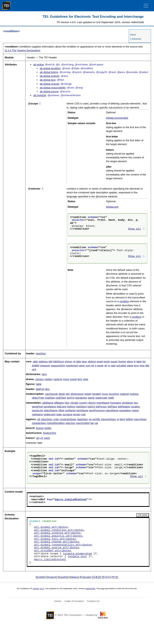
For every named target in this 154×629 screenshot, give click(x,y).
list (144, 361)
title (147, 365)
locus (105, 393)
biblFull (40, 389)
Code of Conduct (74, 601)
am (38, 437)
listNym (71, 406)
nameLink (37, 410)
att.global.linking (49, 72)
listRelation (124, 406)
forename (115, 402)
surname (68, 414)
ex (41, 437)
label (139, 361)
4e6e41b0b (90, 588)
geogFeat (37, 406)
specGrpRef (83, 423)
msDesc (134, 393)
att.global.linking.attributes (57, 533)
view (85, 379)
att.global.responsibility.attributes (63, 545)
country (83, 402)
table (39, 384)
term (136, 365)
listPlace (112, 406)
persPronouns (97, 410)
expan (114, 361)
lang (44, 374)
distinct (92, 361)
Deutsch (52, 576)
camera (39, 379)
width (111, 397)
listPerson (101, 406)
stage (130, 365)
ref (105, 365)
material (124, 393)
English (40, 576)
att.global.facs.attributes (55, 539)
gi (118, 419)
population (125, 410)
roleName (37, 414)
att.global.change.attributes (56, 542)
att (38, 419)
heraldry (96, 393)
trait (83, 414)
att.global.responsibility (53, 87)
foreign (122, 361)
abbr (35, 361)
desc (84, 361)
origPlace (60, 397)
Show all (134, 229)
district (92, 402)
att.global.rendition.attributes (59, 530)
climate (74, 402)
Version (36, 588)
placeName (112, 410)
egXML (96, 419)
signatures (81, 397)
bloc (67, 402)
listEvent (61, 406)
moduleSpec (39, 423)
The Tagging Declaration (22, 50)
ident (122, 419)
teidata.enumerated (117, 117)
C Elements (135, 39)
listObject (81, 406)
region (135, 410)
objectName (50, 410)
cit (74, 361)
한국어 (106, 576)
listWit (47, 428)
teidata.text (112, 206)
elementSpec (108, 419)
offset (61, 410)
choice (68, 361)
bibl (51, 361)
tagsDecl (41, 353)
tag (92, 423)
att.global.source (49, 91)
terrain (76, 414)
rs (109, 365)
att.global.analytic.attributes (58, 536)
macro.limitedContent (71, 499)
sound (73, 379)
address (43, 361)
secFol (70, 397)
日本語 (96, 576)
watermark (101, 397)
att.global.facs (48, 79)
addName (48, 402)
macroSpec (140, 419)
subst (47, 437)
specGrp (70, 423)
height (87, 393)
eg (90, 419)
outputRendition (56, 423)
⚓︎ (40, 103)
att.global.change (49, 83)
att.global (38, 64)
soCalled (121, 365)
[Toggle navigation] (146, 6)
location (135, 406)
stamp (91, 397)
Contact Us (93, 601)
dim (68, 393)
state (59, 414)
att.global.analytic (50, 75)
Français (85, 576)
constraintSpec (68, 419)
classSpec (47, 419)
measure (45, 365)
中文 (115, 576)
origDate (50, 397)
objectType (38, 397)
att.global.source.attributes (56, 548)
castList (57, 379)
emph (106, 361)
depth (62, 393)
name (81, 365)
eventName (102, 402)
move (66, 379)
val (96, 423)
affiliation (59, 402)
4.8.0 (42, 588)
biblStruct (58, 361)
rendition (124, 301)
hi (135, 361)
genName (127, 402)
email (100, 361)
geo (136, 402)
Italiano (74, 576)
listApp (40, 428)
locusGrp (114, 393)
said (113, 365)
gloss (130, 361)
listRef (129, 419)
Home (133, 34)
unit (34, 369)
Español (63, 576)
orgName (70, 410)
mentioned (72, 365)
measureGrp (58, 365)
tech (79, 379)
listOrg (91, 406)
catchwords (51, 393)
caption (48, 379)
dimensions (77, 393)
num (87, 365)
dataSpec (82, 419)
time (142, 365)
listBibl (35, 365)
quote (100, 365)
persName (82, 410)
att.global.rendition (50, 68)
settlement (50, 414)
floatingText (49, 432)
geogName (50, 406)
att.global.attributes (51, 527)
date (78, 361)
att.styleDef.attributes (52, 551)
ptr (92, 365)
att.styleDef (39, 95)
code (56, 419)
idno (47, 389)
